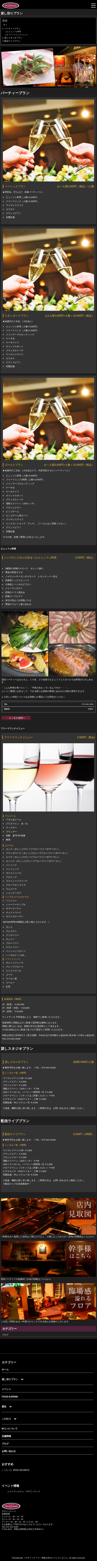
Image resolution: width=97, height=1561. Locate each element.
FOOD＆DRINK (10, 1396)
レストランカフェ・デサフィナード (24, 1491)
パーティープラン (12, 29)
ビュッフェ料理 (15, 32)
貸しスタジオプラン (13, 38)
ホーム (5, 1369)
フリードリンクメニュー (18, 35)
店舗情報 (6, 1436)
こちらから (89, 1236)
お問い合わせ (9, 1451)
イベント (6, 1389)
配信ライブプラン (12, 41)
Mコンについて (10, 1428)
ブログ (5, 1334)
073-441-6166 (48, 1067)
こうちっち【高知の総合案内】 (16, 1470)
